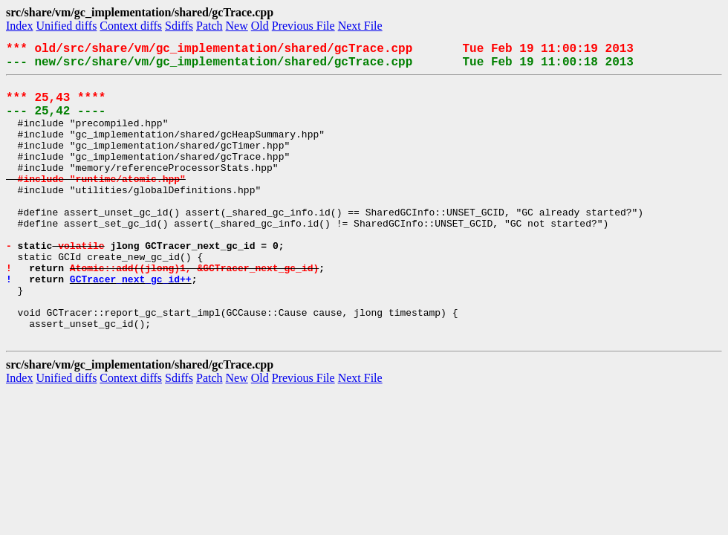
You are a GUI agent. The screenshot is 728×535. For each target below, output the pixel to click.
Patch (209, 25)
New (237, 25)
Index (19, 25)
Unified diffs (66, 25)
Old (260, 25)
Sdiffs (179, 25)
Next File (360, 25)
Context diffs (131, 25)
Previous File (303, 25)
